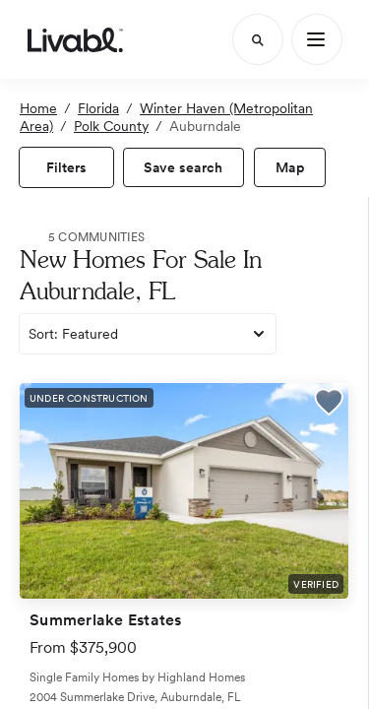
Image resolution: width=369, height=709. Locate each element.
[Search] (257, 39)
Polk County (111, 126)
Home (38, 108)
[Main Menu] (316, 39)
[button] (328, 404)
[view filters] (66, 167)
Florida (98, 108)
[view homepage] (75, 39)
